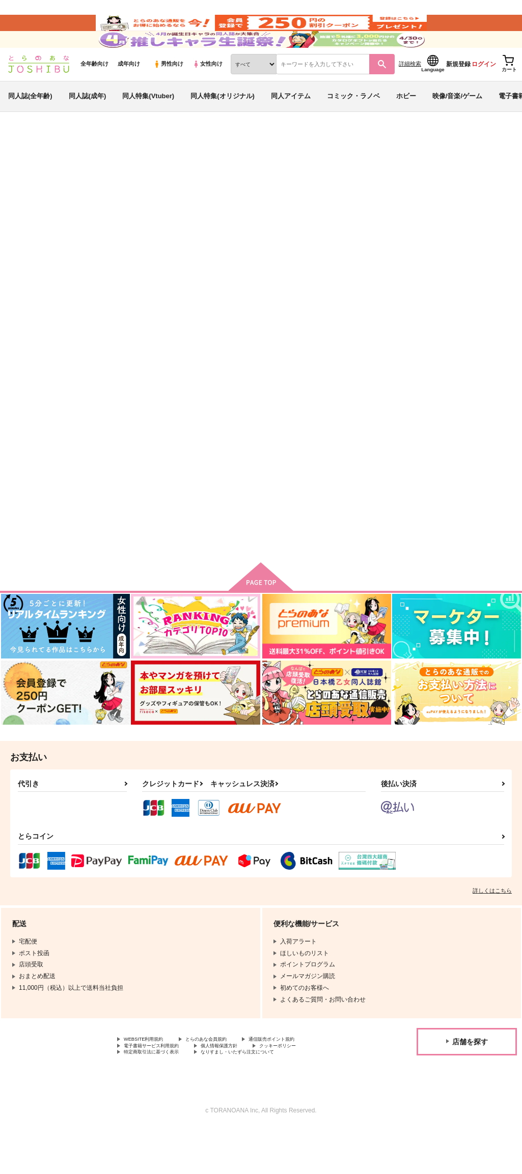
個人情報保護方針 (243, 1088)
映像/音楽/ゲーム (457, 124)
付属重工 (22, 226)
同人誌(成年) (87, 124)
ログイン (484, 92)
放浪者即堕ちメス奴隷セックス (463, 217)
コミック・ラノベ (353, 124)
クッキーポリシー (314, 1088)
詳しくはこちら (492, 930)
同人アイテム (291, 124)
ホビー (406, 124)
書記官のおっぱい (366, 217)
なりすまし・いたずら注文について (268, 1096)
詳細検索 (410, 92)
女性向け (208, 92)
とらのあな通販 (26, 168)
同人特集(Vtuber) (148, 124)
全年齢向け (94, 92)
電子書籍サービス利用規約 (160, 1088)
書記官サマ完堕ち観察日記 (293, 217)
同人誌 (67, 168)
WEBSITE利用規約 (150, 1079)
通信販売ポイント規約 (305, 1079)
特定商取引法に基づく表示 (160, 1096)
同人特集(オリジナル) (222, 124)
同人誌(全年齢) (30, 124)
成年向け (129, 92)
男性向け (168, 92)
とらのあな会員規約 (225, 1079)
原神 (93, 197)
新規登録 (458, 92)
